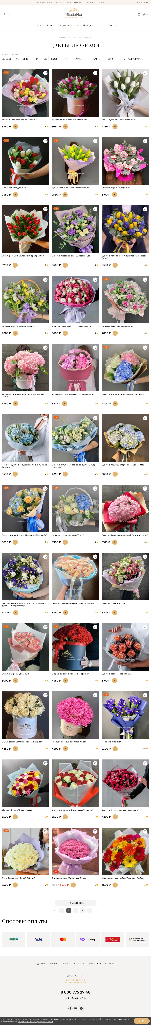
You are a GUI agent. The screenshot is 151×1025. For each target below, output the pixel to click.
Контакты (101, 2)
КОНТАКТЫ (109, 964)
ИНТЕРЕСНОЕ (78, 964)
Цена (99, 25)
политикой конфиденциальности (35, 1021)
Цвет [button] (95, 58)
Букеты (37, 25)
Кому (111, 25)
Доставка (58, 2)
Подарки (64, 25)
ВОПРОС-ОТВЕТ (94, 964)
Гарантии (77, 2)
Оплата (68, 2)
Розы (50, 25)
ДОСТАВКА (41, 964)
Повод (87, 25)
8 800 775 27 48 (75, 992)
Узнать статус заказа (43, 2)
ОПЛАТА (53, 964)
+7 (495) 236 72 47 (75, 997)
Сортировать (133, 58)
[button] (3, 13)
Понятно (142, 1021)
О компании (89, 2)
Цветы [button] (78, 58)
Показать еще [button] (75, 902)
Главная (62, 37)
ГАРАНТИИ (65, 964)
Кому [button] (110, 58)
